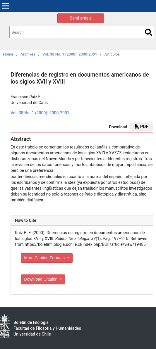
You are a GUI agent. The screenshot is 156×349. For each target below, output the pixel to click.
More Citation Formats (45, 257)
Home (8, 54)
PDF (141, 126)
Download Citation (41, 279)
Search (148, 32)
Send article (81, 18)
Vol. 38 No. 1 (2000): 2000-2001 (69, 54)
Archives (27, 54)
